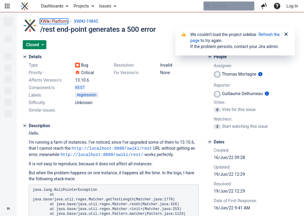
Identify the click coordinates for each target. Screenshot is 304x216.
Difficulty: (37, 102)
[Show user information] (260, 74)
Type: (34, 65)
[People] (210, 57)
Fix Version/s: (126, 72)
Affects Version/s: (45, 80)
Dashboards (52, 6)
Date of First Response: (235, 200)
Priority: (36, 72)
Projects (81, 6)
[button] (7, 6)
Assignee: (223, 65)
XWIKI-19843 (86, 21)
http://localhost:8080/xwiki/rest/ (101, 154)
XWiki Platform (54, 21)
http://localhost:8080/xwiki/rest (112, 148)
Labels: (35, 95)
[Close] (286, 35)
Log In (292, 6)
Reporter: (222, 85)
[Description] (25, 126)
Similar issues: (42, 110)
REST (80, 87)
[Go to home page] (24, 6)
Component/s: (42, 87)
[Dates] (210, 142)
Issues (105, 6)
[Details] (25, 57)
